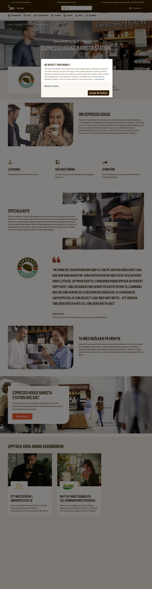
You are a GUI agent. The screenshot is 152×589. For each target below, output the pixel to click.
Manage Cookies (51, 86)
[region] (77, 78)
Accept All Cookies (98, 93)
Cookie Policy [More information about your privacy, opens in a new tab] (99, 79)
